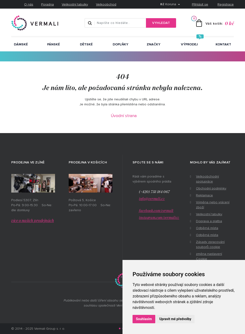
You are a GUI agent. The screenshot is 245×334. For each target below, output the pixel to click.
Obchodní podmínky (211, 188)
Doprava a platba (209, 221)
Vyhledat (161, 23)
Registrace (225, 4)
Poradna (47, 4)
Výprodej (189, 44)
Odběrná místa (207, 228)
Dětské (86, 44)
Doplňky (120, 44)
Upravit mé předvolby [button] (175, 319)
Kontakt (223, 44)
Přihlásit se (200, 4)
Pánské (53, 44)
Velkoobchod (106, 4)
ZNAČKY (153, 44)
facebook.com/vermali (156, 211)
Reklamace (204, 195)
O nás (28, 4)
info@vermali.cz (152, 199)
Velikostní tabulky (75, 4)
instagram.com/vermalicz (159, 218)
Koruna (168, 4)
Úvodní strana (124, 115)
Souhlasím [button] (144, 319)
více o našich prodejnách (32, 221)
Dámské (21, 44)
